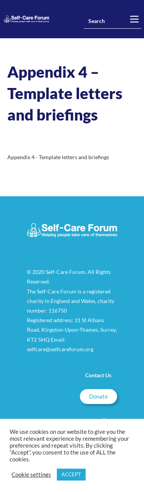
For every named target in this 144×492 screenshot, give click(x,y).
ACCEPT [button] (71, 474)
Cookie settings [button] (31, 474)
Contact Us (98, 375)
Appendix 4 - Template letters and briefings (58, 157)
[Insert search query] (112, 21)
